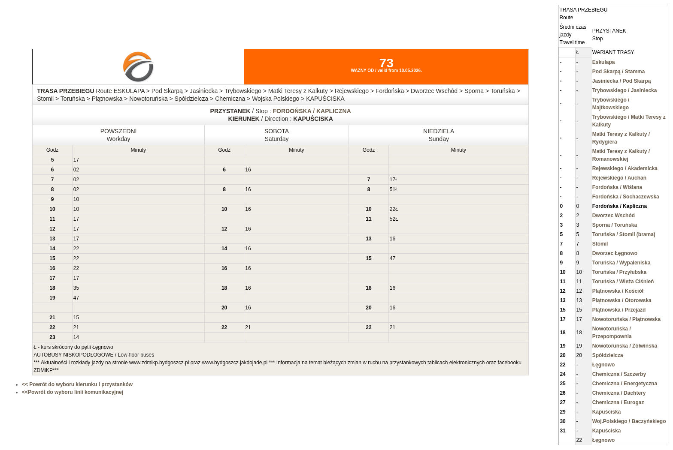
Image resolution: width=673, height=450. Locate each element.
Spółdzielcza (607, 355)
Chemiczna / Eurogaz (618, 402)
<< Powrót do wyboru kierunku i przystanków (77, 384)
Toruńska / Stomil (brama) (623, 234)
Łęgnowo (603, 365)
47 (392, 258)
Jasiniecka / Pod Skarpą (621, 81)
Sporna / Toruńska (614, 225)
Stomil (600, 244)
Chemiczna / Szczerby (619, 374)
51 (392, 189)
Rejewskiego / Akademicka (625, 168)
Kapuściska (606, 412)
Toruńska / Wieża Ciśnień (623, 282)
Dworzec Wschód (613, 216)
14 (76, 337)
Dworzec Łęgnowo (614, 253)
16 (248, 170)
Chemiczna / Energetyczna (624, 384)
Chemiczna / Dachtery (619, 393)
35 (76, 288)
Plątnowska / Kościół (617, 291)
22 (392, 209)
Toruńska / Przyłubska (619, 272)
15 (76, 318)
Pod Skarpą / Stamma (618, 72)
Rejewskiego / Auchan (619, 178)
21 (76, 327)
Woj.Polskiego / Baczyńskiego (629, 421)
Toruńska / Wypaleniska (621, 263)
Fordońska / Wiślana (617, 187)
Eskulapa (603, 62)
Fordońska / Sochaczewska (625, 197)
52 (392, 219)
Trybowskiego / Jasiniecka (624, 90)
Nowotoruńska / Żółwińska (624, 346)
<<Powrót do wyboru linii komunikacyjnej (72, 392)
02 (76, 170)
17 (76, 160)
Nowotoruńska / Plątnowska (626, 319)
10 (76, 199)
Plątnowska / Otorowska (622, 300)
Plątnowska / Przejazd (619, 310)
